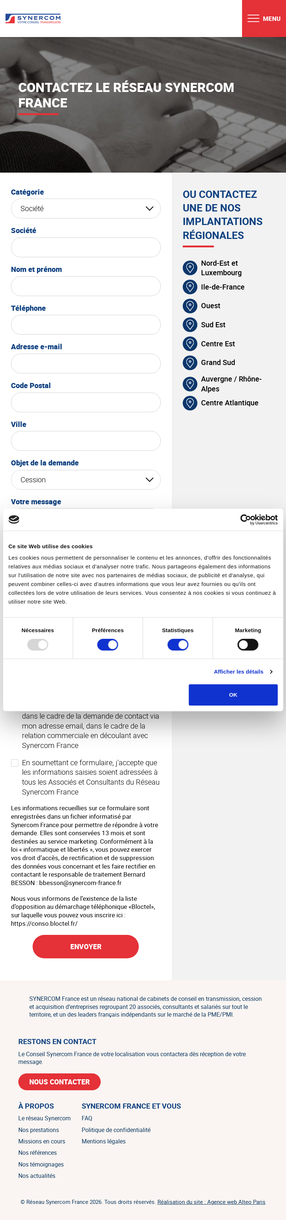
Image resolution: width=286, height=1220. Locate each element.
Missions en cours (41, 1141)
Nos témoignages (41, 1164)
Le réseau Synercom (44, 1118)
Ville (18, 424)
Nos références (37, 1153)
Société (23, 230)
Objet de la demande (45, 463)
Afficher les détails (238, 671)
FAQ (87, 1118)
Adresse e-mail (36, 346)
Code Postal (31, 385)
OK (233, 695)
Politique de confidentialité (116, 1130)
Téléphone (28, 308)
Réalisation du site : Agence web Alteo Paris (211, 1201)
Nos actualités (36, 1176)
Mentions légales (104, 1141)
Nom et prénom (36, 269)
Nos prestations (38, 1130)
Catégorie (27, 192)
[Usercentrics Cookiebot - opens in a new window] (245, 519)
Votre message (36, 501)
